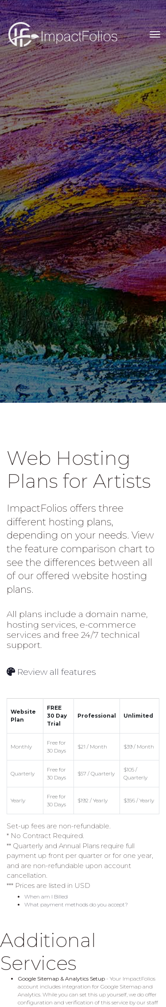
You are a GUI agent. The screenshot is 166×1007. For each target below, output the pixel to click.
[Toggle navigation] (155, 34)
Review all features (51, 671)
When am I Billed (46, 896)
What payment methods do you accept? (76, 904)
